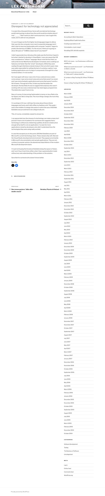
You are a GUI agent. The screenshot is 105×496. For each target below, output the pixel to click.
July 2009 (67, 263)
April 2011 (67, 192)
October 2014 (68, 144)
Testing (66, 447)
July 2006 (67, 375)
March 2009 (67, 274)
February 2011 (68, 199)
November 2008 (69, 284)
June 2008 (67, 301)
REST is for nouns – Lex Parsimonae (74, 61)
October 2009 (68, 253)
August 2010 (68, 219)
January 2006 (68, 396)
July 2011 (66, 185)
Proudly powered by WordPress (20, 491)
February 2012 (68, 172)
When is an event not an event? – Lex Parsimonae (78, 66)
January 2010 (68, 243)
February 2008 (68, 314)
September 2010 (69, 216)
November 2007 (69, 325)
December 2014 (69, 141)
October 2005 (68, 406)
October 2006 (68, 369)
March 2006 (67, 389)
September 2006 (69, 372)
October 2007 (68, 328)
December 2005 (69, 399)
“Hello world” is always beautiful (75, 74)
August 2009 (68, 260)
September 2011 (69, 178)
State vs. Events (70, 68)
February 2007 (68, 355)
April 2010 (67, 233)
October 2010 (68, 212)
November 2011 (68, 175)
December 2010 (69, 206)
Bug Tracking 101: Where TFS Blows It (81, 83)
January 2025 (68, 104)
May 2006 (67, 382)
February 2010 (68, 240)
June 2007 (67, 342)
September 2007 (69, 331)
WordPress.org (68, 475)
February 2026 (68, 97)
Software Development (71, 444)
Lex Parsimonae (28, 6)
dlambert (30, 23)
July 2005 (67, 416)
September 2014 (69, 148)
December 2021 (68, 121)
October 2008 (68, 287)
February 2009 (68, 277)
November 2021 (69, 124)
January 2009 (68, 280)
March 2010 (67, 236)
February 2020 (68, 127)
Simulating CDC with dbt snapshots (74, 50)
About (34, 12)
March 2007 (67, 352)
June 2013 (67, 165)
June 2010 (67, 226)
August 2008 (68, 294)
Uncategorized (19, 176)
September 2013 (69, 161)
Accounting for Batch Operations (73, 37)
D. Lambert (67, 77)
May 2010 (67, 229)
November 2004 (69, 430)
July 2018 (67, 131)
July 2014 (67, 151)
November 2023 (69, 110)
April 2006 (67, 386)
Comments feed (68, 472)
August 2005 (68, 413)
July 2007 (67, 338)
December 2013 (69, 158)
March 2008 (67, 311)
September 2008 (69, 291)
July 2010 (67, 223)
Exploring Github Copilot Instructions (74, 40)
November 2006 (69, 365)
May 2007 (67, 345)
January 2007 (68, 358)
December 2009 (69, 246)
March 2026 (67, 93)
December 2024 (69, 107)
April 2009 (67, 270)
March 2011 (67, 195)
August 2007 (68, 335)
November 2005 (69, 403)
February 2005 (68, 426)
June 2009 (67, 267)
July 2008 (67, 297)
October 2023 (68, 114)
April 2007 (67, 348)
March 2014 (67, 155)
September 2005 (69, 409)
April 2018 (67, 134)
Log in (65, 465)
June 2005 (67, 420)
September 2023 (69, 117)
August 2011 (67, 182)
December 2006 (69, 362)
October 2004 (68, 433)
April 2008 (67, 308)
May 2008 (67, 304)
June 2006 (67, 379)
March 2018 (67, 138)
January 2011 (68, 202)
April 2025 (67, 100)
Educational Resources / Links (20, 12)
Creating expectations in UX (72, 44)
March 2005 (67, 423)
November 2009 (69, 250)
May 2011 (67, 189)
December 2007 (69, 321)
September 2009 (69, 257)
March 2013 (67, 168)
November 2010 (69, 209)
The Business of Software (71, 451)
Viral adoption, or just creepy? (72, 47)
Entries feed (67, 468)
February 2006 (68, 392)
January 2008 (68, 318)
